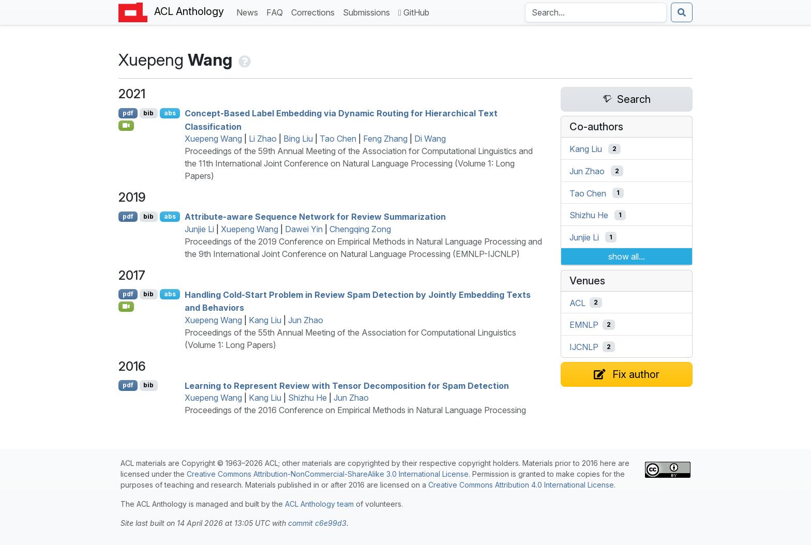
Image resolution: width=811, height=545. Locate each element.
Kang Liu (265, 320)
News (249, 12)
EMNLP (583, 325)
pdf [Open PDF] (128, 113)
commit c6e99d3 (317, 523)
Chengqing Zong (360, 229)
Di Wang (430, 138)
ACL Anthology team (319, 503)
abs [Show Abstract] (170, 113)
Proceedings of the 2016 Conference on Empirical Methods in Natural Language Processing (355, 410)
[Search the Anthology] (596, 12)
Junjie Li (199, 229)
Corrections (315, 12)
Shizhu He (307, 397)
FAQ (276, 12)
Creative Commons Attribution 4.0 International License (521, 484)
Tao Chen (338, 138)
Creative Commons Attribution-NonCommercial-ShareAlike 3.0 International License (328, 474)
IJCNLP (583, 347)
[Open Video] (126, 125)
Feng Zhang (385, 138)
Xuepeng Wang (213, 138)
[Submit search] (682, 12)
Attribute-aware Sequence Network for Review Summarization (315, 216)
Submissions (368, 12)
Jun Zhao (305, 320)
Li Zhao (263, 138)
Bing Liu (298, 138)
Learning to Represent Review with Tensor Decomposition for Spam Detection (347, 385)
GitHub (413, 12)
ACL (577, 302)
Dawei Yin (304, 229)
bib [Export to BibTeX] (148, 113)
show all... (626, 256)
